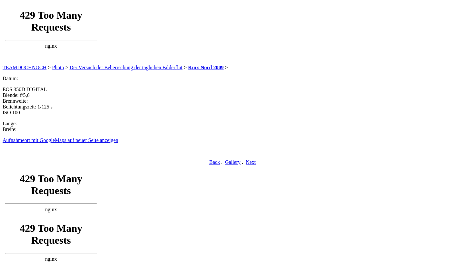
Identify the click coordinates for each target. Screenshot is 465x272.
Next (251, 162)
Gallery (233, 162)
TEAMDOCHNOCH (24, 67)
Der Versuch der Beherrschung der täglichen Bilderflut (125, 67)
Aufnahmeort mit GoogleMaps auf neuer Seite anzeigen (60, 140)
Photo (58, 67)
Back (214, 162)
